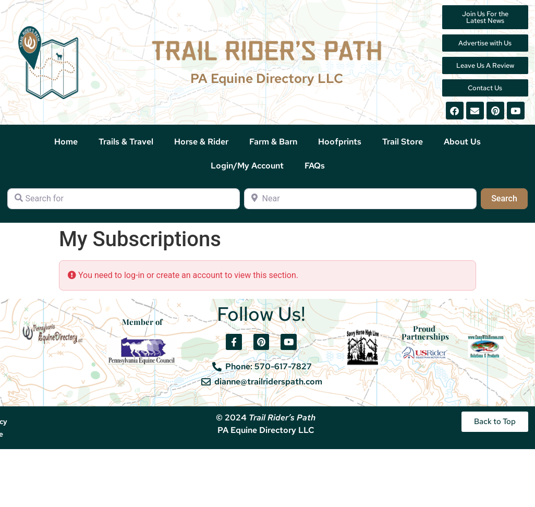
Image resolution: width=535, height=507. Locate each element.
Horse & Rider (201, 141)
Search (509, 197)
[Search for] (123, 198)
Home (66, 141)
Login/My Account (247, 165)
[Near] (360, 198)
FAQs (315, 165)
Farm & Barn (273, 141)
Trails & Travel (126, 141)
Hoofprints (339, 141)
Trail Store (402, 141)
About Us (462, 141)
